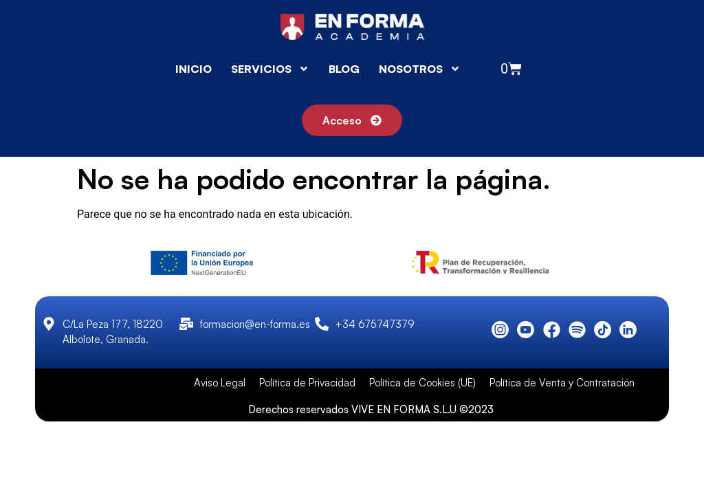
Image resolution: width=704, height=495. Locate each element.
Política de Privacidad (307, 382)
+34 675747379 (375, 324)
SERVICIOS (270, 68)
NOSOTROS (420, 68)
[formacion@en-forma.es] (186, 324)
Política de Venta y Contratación (562, 382)
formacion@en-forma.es (255, 324)
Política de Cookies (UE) (422, 382)
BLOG (344, 69)
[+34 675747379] (322, 324)
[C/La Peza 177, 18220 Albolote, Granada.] (49, 324)
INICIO (193, 69)
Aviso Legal (219, 382)
